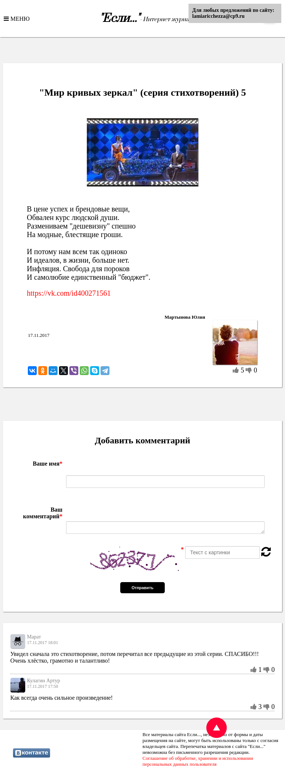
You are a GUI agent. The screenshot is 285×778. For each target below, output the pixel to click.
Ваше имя (47, 463)
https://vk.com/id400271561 (69, 293)
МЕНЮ (19, 19)
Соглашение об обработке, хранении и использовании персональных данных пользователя (197, 761)
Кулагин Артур (43, 680)
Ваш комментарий (42, 512)
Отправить (142, 587)
